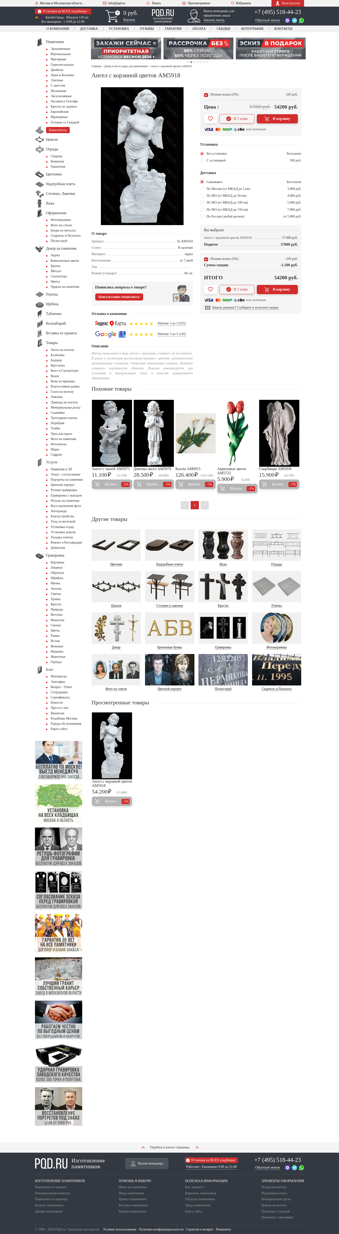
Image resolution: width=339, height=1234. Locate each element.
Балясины (57, 355)
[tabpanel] (126, 48)
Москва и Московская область (58, 3)
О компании (58, 29)
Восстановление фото (66, 506)
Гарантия (173, 29)
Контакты (283, 29)
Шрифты (57, 578)
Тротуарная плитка (64, 418)
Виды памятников (131, 1193)
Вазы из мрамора (63, 381)
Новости (57, 702)
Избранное (241, 3)
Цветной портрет (63, 485)
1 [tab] (188, 62)
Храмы (56, 599)
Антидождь (59, 511)
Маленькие (58, 91)
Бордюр (56, 360)
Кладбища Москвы (64, 718)
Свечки (56, 625)
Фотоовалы (59, 444)
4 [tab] (198, 62)
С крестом (58, 85)
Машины (57, 651)
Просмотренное (195, 3)
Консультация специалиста (119, 297)
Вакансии (57, 713)
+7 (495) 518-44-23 (277, 12)
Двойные (57, 70)
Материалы (59, 676)
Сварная (56, 156)
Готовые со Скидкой (65, 122)
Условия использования (119, 1229)
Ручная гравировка (64, 490)
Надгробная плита (274, 1193)
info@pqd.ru (114, 3)
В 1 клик (237, 118)
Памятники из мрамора (51, 1199)
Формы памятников (132, 1211)
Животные (58, 656)
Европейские (60, 111)
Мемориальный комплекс (53, 1193)
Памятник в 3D (61, 469)
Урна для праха (61, 434)
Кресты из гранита (64, 106)
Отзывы (147, 29)
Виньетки (57, 620)
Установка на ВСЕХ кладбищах (62, 11)
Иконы (55, 583)
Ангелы (56, 588)
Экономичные (60, 49)
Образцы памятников (200, 1199)
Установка (119, 29)
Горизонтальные (62, 64)
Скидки (223, 29)
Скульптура (59, 276)
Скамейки (58, 412)
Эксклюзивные (61, 96)
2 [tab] (191, 62)
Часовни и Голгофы (64, 101)
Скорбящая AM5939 (275, 469)
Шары (55, 449)
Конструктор (288, 3)
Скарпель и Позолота (66, 235)
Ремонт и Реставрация (66, 542)
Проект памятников (132, 1199)
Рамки (55, 635)
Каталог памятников (49, 1205)
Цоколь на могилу (274, 1205)
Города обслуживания (66, 723)
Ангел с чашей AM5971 (111, 469)
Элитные (57, 80)
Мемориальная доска (66, 407)
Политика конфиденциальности (161, 1229)
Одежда (56, 662)
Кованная (57, 161)
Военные (57, 646)
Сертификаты (60, 697)
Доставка (89, 29)
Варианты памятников (200, 1193)
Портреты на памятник (67, 479)
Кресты (56, 604)
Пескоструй (59, 241)
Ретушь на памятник (65, 500)
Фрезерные (58, 59)
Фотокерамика (61, 220)
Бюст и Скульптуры (65, 370)
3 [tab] (194, 62)
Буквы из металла (63, 230)
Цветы (55, 281)
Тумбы (55, 428)
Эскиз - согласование (65, 474)
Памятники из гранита (51, 1187)
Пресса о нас (60, 708)
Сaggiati (56, 454)
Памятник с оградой (275, 1211)
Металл (56, 271)
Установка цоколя (63, 532)
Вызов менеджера (147, 1163)
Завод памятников (197, 1205)
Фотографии (252, 29)
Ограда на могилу (273, 1187)
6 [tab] (204, 62)
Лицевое (57, 567)
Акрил (55, 255)
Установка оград (62, 527)
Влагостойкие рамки (65, 386)
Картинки (57, 562)
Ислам (55, 641)
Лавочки (57, 397)
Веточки (56, 614)
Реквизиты (223, 1229)
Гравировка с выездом (66, 495)
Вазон (55, 376)
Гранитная (58, 166)
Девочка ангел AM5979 (152, 469)
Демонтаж (58, 547)
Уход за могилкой (63, 521)
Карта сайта (59, 729)
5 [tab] (201, 62)
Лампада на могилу (64, 402)
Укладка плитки (62, 537)
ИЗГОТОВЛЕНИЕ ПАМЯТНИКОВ (60, 1181)
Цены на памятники (133, 1187)
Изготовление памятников (70, 1163)
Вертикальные (61, 54)
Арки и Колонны (62, 75)
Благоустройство (62, 516)
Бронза (55, 266)
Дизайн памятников (49, 1211)
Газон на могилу (62, 391)
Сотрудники (59, 692)
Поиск (153, 3)
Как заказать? (194, 1187)
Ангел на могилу (62, 350)
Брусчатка (58, 365)
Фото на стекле (61, 225)
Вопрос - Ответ (61, 687)
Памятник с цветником (277, 1217)
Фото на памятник (63, 439)
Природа (57, 609)
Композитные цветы (65, 260)
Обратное (57, 573)
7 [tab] (208, 62)
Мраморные (59, 117)
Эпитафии (58, 682)
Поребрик (58, 423)
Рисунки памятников (133, 1205)
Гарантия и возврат (199, 1229)
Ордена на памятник (65, 286)
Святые (56, 594)
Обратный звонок (267, 20)
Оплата (199, 29)
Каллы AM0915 (188, 469)
